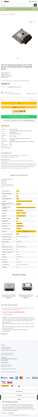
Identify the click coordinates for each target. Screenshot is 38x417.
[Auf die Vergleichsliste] (30, 21)
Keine (18, 198)
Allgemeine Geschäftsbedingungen (9, 358)
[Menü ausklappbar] (1, 1)
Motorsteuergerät (20, 225)
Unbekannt (19, 204)
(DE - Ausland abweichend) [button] (16, 93)
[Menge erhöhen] (35, 99)
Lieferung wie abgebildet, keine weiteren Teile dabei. (26, 207)
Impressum (4, 412)
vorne (18, 191)
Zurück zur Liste (5, 14)
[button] (30, 1)
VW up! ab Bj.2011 (20, 210)
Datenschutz (11, 412)
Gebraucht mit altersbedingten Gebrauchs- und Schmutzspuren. (26, 231)
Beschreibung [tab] (5, 125)
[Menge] (17, 99)
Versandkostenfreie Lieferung (14, 87)
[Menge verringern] (2, 99)
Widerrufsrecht (4, 360)
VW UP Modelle (19, 223)
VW (17, 196)
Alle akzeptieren (19, 391)
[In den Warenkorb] (2, 18)
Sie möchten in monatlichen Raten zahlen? (19, 120)
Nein (17, 218)
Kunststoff (18, 212)
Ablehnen (19, 399)
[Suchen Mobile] (17, 5)
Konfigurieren (19, 395)
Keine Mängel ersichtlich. (21, 215)
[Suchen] (35, 5)
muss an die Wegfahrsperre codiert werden (24, 201)
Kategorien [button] (4, 334)
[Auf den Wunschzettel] (34, 21)
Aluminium (24, 212)
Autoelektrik (9, 75)
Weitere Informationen (29, 120)
